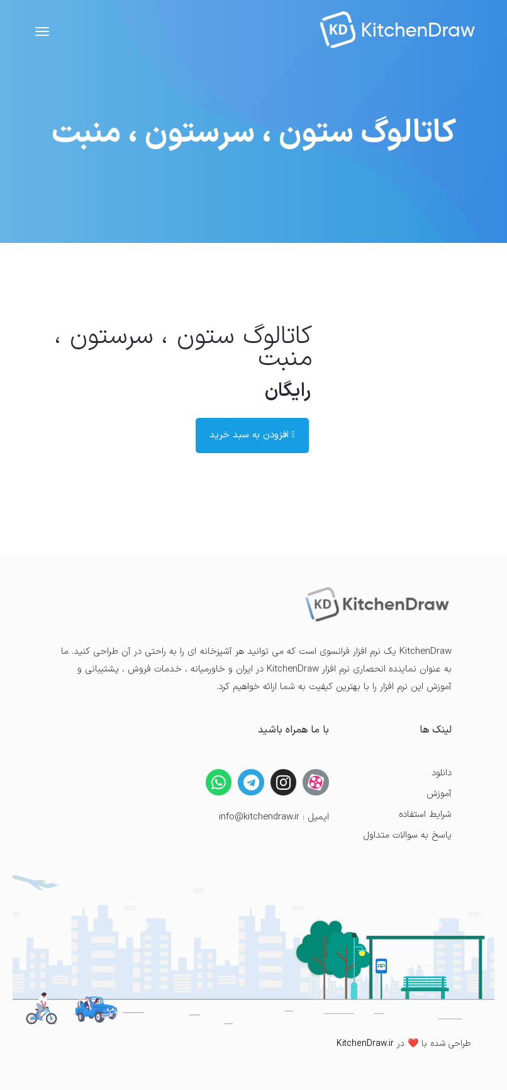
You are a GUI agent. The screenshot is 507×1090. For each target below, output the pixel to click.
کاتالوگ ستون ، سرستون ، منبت (183, 348)
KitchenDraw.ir (365, 1043)
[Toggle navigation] (42, 31)
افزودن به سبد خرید (252, 435)
